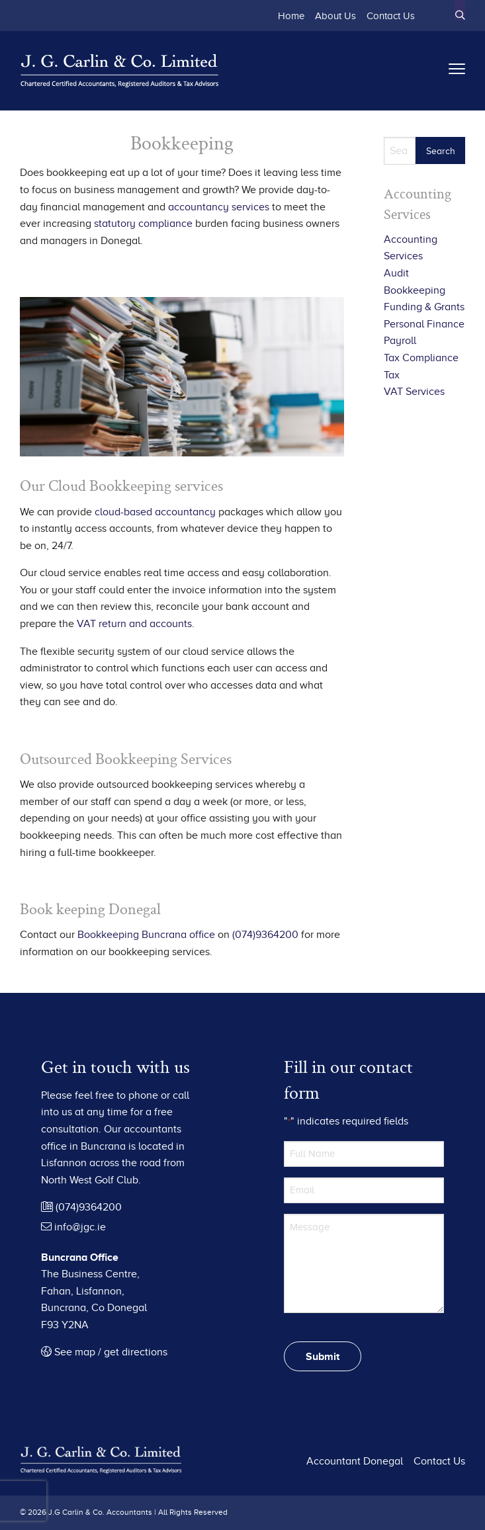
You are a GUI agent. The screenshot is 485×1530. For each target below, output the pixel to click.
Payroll (400, 341)
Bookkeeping (414, 290)
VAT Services (414, 392)
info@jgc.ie (73, 1227)
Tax (392, 375)
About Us (335, 16)
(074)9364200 (265, 935)
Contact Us (391, 16)
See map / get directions (104, 1352)
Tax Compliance (421, 358)
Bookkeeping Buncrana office (146, 935)
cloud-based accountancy (155, 512)
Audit (396, 273)
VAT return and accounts (134, 624)
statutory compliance (143, 224)
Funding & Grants (424, 307)
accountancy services (218, 207)
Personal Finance (424, 324)
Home (291, 16)
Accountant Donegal (354, 1461)
